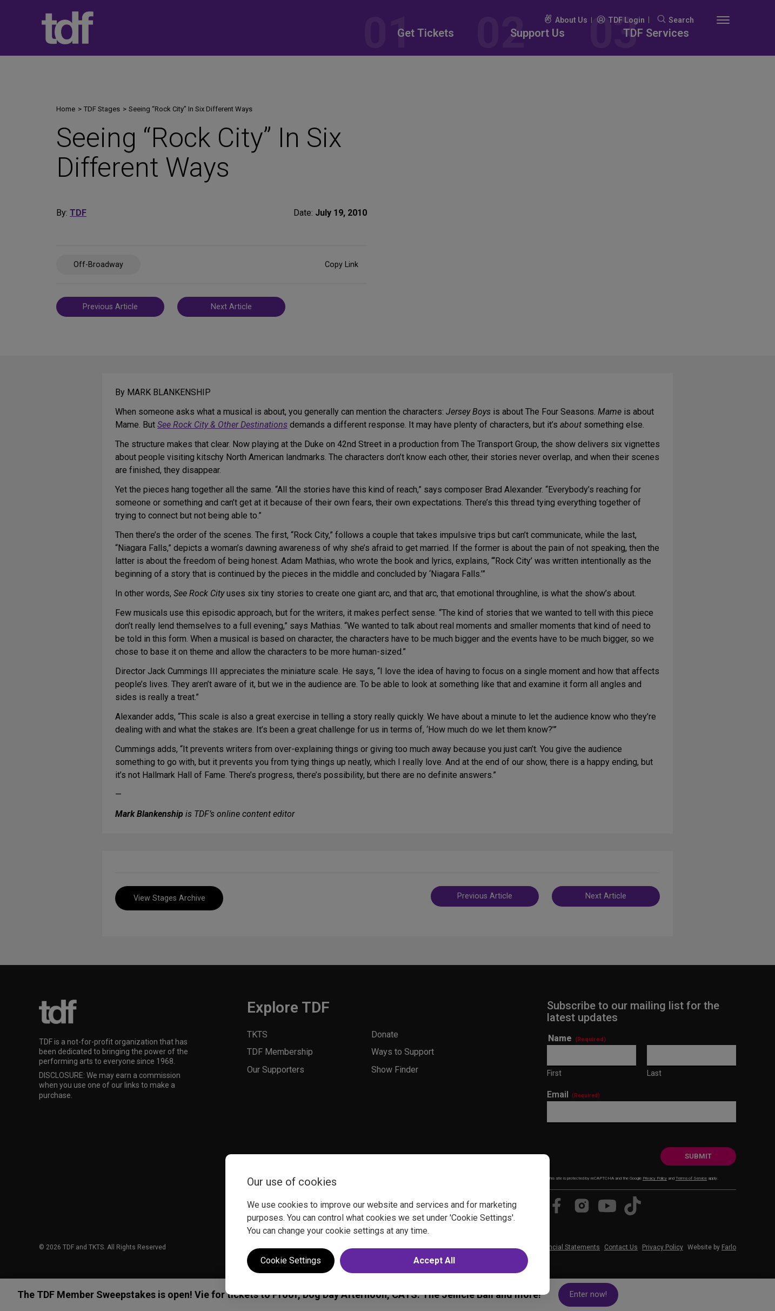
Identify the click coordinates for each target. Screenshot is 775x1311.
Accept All (434, 1260)
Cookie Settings (290, 1260)
